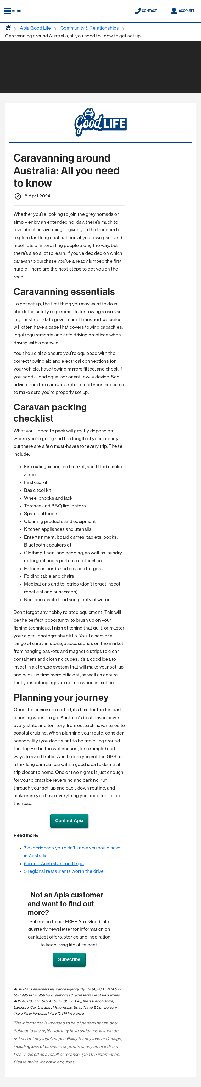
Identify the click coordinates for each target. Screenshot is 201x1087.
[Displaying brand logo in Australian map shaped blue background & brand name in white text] (100, 11)
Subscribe (69, 959)
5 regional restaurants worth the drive (64, 871)
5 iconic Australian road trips (54, 863)
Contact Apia (69, 821)
